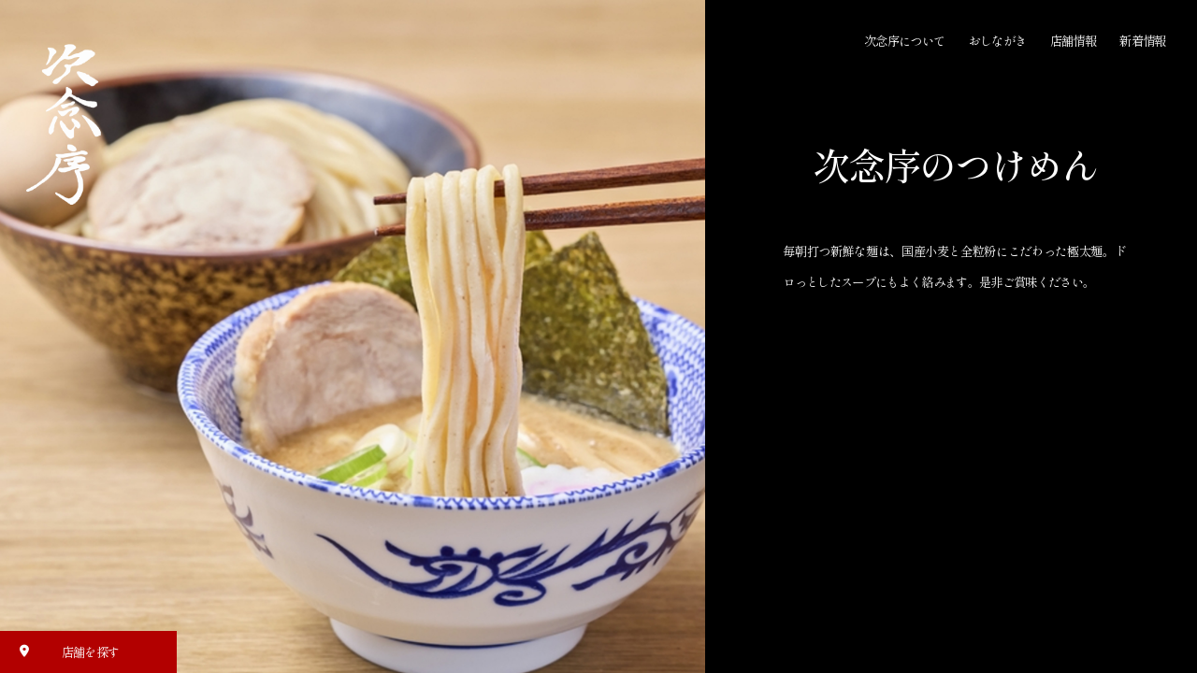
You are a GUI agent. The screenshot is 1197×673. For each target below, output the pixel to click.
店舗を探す (63, 651)
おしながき (998, 41)
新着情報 (1142, 41)
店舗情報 (1073, 41)
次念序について (904, 41)
